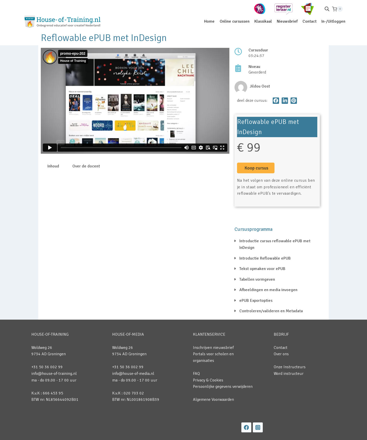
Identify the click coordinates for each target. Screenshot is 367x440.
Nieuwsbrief (287, 21)
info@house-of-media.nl (133, 373)
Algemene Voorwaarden (213, 399)
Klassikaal (263, 21)
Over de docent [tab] (86, 166)
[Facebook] (246, 427)
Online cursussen (235, 21)
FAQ (196, 373)
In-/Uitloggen (333, 21)
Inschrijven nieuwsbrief (213, 347)
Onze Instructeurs (290, 367)
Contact (310, 21)
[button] (276, 100)
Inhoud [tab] (53, 166)
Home (209, 21)
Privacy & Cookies (208, 380)
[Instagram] (258, 427)
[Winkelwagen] (337, 9)
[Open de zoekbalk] (327, 9)
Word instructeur (289, 373)
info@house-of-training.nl (54, 373)
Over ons (281, 354)
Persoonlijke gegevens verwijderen (223, 386)
